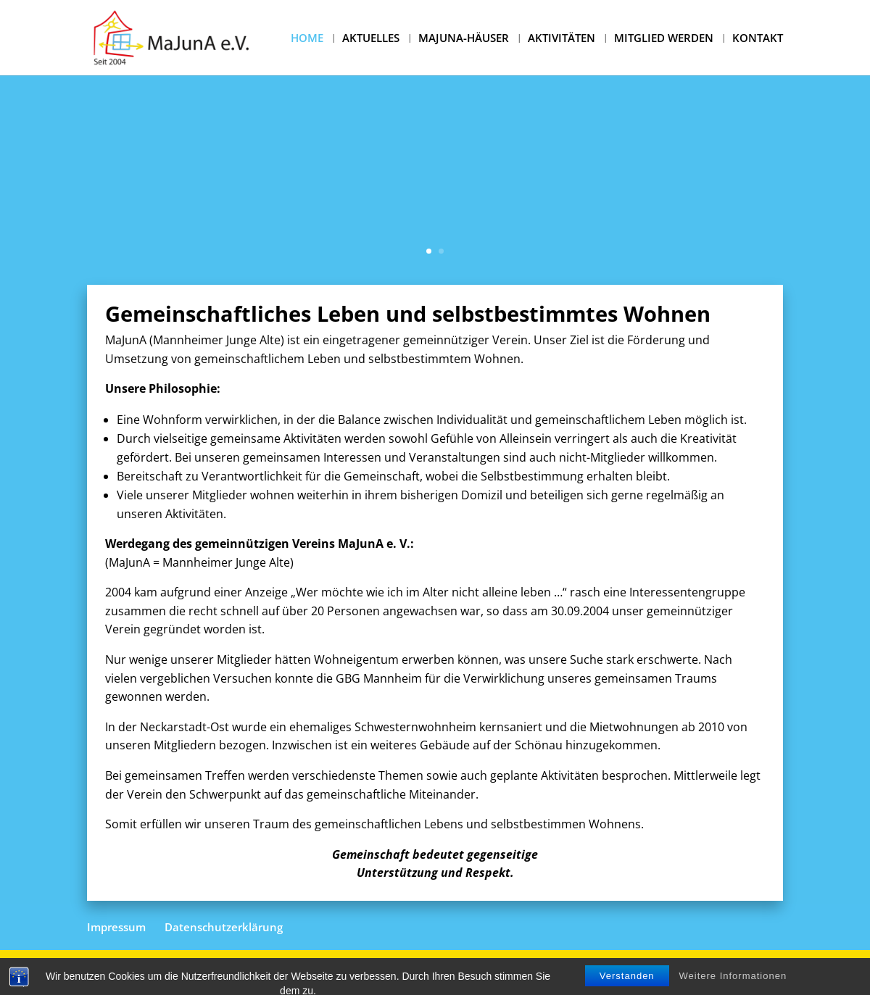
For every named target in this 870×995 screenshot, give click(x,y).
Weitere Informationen (733, 986)
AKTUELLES (370, 39)
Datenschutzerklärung (224, 927)
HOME (307, 39)
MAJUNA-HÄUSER (463, 39)
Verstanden (627, 986)
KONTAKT (757, 39)
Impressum (116, 927)
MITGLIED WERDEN (663, 39)
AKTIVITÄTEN (561, 39)
